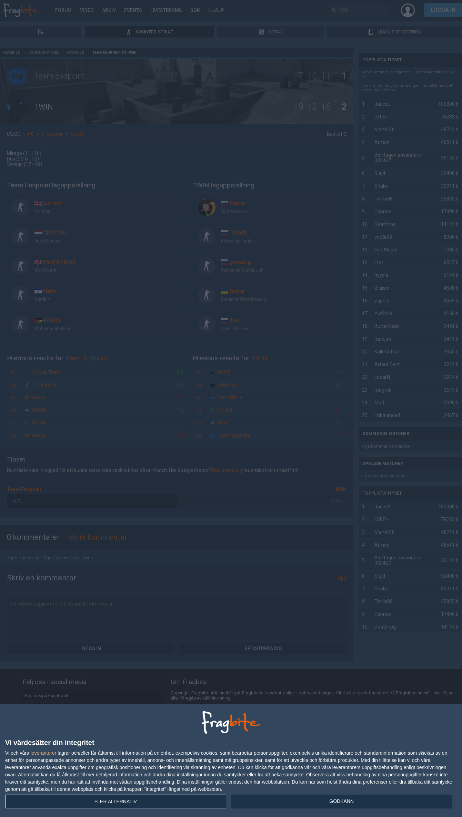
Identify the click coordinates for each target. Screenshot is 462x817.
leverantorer (44, 753)
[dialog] (231, 760)
